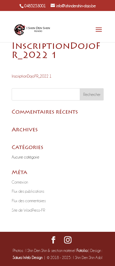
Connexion (20, 182)
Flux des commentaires (29, 201)
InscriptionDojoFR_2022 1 (32, 76)
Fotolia (81, 250)
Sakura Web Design (27, 257)
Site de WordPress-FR (28, 210)
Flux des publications (28, 191)
